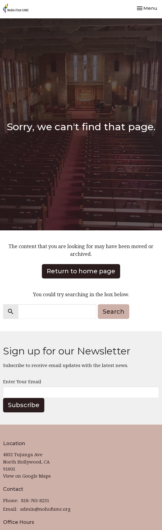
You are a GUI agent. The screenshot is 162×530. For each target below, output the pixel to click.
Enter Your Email (22, 381)
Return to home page (81, 271)
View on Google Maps (27, 476)
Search (113, 311)
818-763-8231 (35, 500)
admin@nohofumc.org (45, 509)
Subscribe (23, 405)
